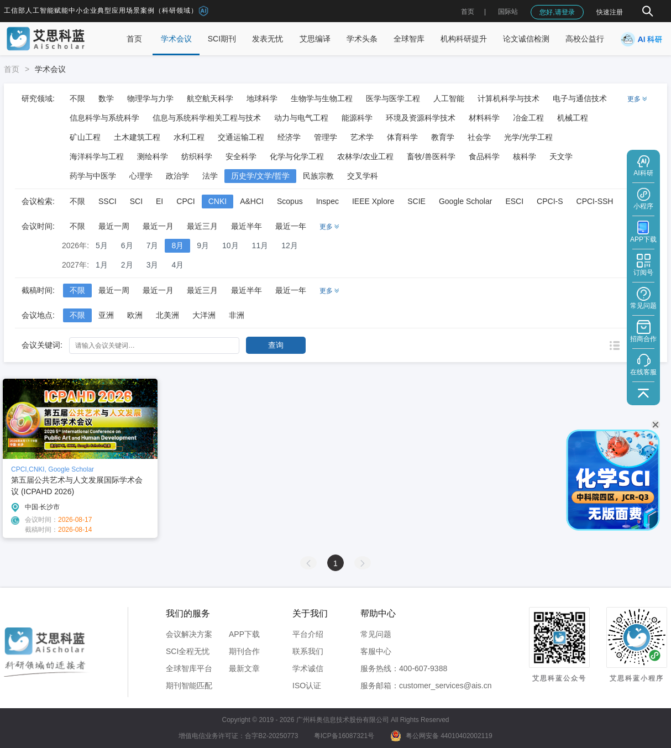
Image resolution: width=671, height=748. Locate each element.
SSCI (107, 201)
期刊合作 (244, 651)
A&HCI (252, 201)
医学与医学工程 (393, 98)
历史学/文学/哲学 (260, 175)
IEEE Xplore (373, 201)
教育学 (442, 137)
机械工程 (572, 117)
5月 (102, 245)
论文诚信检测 (526, 38)
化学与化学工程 (297, 156)
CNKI (217, 201)
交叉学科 (362, 175)
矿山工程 (85, 137)
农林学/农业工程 (365, 156)
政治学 (177, 175)
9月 (203, 245)
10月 (230, 245)
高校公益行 (584, 38)
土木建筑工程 (137, 137)
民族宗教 (318, 175)
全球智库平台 (189, 668)
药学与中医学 (93, 175)
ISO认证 (306, 685)
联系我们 (307, 651)
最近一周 (113, 226)
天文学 (561, 156)
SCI (136, 201)
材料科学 (484, 117)
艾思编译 (315, 38)
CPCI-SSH (595, 201)
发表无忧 (267, 38)
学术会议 (176, 38)
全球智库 (409, 38)
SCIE (416, 201)
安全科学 (241, 156)
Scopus (290, 201)
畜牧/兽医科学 (431, 156)
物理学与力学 (150, 98)
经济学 (289, 137)
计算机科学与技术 (508, 98)
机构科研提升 (464, 38)
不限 (77, 98)
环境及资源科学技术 (420, 117)
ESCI (514, 201)
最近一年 (290, 226)
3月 (152, 264)
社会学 (479, 137)
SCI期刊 (222, 38)
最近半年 (246, 226)
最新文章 (244, 668)
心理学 (141, 175)
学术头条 (362, 38)
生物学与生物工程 (322, 98)
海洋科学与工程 (97, 156)
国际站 (508, 11)
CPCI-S (550, 201)
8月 (177, 245)
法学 (210, 175)
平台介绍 (307, 634)
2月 (127, 264)
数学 (106, 98)
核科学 (524, 156)
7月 (152, 245)
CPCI (185, 201)
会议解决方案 (189, 634)
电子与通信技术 (580, 98)
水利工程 (189, 137)
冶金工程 (528, 117)
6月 (127, 245)
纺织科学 (196, 156)
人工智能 (448, 98)
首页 (467, 11)
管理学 (325, 137)
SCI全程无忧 (187, 651)
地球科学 (262, 98)
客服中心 (375, 651)
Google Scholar (465, 201)
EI (159, 201)
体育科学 (402, 137)
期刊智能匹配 (189, 685)
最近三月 (202, 226)
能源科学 (357, 117)
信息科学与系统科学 (104, 117)
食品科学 (484, 156)
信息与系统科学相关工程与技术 (207, 117)
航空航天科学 (210, 98)
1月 (102, 264)
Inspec (327, 201)
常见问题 (375, 634)
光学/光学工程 (528, 137)
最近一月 (158, 226)
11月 (260, 245)
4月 (177, 264)
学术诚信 (307, 668)
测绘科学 (152, 156)
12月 (289, 245)
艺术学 (362, 137)
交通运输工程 (241, 137)
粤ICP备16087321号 (344, 736)
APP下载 (244, 634)
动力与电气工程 (301, 117)
